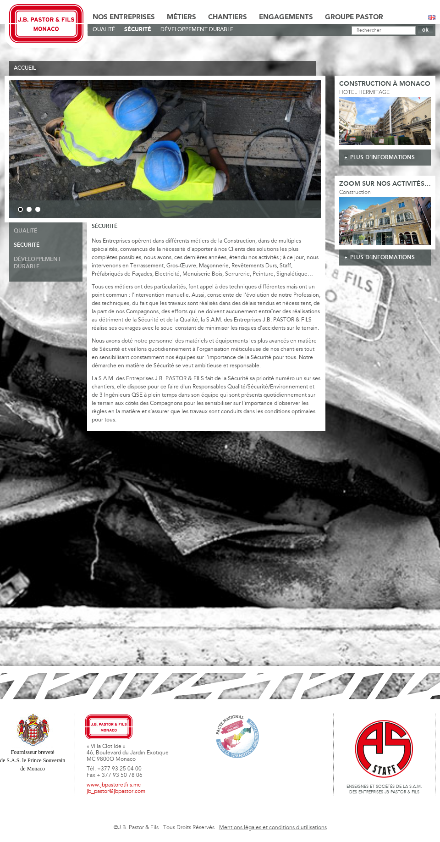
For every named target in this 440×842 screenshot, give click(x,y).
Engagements (286, 17)
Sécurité (137, 30)
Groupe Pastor (354, 17)
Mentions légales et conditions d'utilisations (273, 828)
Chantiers (227, 17)
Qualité (104, 30)
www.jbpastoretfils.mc (114, 785)
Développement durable (196, 30)
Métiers (181, 17)
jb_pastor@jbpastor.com (116, 791)
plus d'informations (382, 158)
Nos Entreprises (124, 17)
